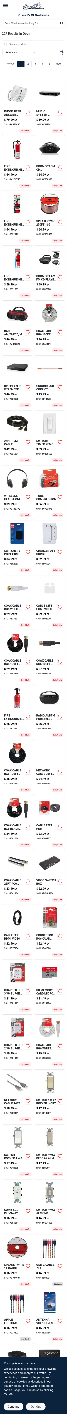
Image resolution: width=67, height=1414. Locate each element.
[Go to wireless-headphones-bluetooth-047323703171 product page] (17, 493)
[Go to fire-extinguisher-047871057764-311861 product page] (17, 273)
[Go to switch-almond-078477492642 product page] (49, 1207)
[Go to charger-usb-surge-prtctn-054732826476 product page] (17, 987)
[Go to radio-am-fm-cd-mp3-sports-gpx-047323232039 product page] (17, 328)
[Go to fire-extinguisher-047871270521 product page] (17, 164)
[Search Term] (33, 23)
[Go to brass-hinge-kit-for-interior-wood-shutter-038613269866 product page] (17, 218)
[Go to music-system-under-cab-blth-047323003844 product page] (49, 109)
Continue (13, 1406)
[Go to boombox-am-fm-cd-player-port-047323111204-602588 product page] (49, 273)
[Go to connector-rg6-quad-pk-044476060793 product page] (49, 932)
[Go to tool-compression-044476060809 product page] (49, 493)
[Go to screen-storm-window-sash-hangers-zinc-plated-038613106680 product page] (49, 823)
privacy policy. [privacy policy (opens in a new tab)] (13, 1386)
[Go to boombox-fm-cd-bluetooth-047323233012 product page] (49, 164)
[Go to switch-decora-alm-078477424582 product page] (49, 1152)
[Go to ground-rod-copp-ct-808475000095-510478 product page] (49, 383)
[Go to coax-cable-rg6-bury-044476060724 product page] (49, 658)
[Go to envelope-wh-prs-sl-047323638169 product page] (17, 878)
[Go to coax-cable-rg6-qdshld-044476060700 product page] (49, 328)
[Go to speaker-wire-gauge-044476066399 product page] (17, 1262)
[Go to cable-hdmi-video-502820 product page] (49, 603)
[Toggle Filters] (62, 52)
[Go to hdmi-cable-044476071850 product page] (17, 438)
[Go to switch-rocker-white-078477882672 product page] (17, 1152)
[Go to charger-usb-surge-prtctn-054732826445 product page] (17, 1042)
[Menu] (5, 5)
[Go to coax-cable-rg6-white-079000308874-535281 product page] (17, 603)
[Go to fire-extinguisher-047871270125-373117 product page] (17, 713)
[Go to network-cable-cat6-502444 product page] (49, 768)
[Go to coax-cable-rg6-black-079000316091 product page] (17, 823)
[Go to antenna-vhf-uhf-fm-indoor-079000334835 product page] (49, 1317)
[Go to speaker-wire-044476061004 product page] (49, 218)
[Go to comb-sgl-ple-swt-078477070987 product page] (17, 1207)
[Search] (61, 23)
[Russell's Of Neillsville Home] (33, 6)
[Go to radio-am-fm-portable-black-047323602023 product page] (49, 713)
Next (58, 63)
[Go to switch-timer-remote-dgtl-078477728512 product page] (49, 438)
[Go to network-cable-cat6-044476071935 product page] (17, 1097)
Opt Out (36, 1406)
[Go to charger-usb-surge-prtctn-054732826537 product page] (49, 548)
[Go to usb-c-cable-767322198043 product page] (49, 1262)
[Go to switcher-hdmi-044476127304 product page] (17, 548)
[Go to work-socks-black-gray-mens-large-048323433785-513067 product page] (49, 1097)
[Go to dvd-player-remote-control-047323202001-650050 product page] (17, 383)
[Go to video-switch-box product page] (49, 878)
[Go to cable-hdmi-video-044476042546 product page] (17, 932)
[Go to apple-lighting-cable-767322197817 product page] (17, 1317)
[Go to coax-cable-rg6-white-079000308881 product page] (49, 1042)
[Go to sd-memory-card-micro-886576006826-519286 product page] (49, 987)
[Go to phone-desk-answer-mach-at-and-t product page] (17, 109)
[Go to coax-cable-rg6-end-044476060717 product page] (17, 768)
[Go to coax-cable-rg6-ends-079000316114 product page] (17, 658)
